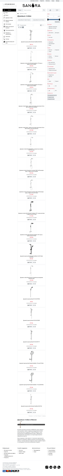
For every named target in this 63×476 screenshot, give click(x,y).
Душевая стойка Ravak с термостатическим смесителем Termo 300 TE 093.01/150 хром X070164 (31, 128)
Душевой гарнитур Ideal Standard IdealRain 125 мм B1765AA (31, 363)
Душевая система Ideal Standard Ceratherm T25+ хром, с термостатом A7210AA (31, 235)
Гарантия (42, 0)
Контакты (48, 0)
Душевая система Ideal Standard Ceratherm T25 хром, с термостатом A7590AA (32, 64)
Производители (37, 450)
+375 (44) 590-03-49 (10, 4)
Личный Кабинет (51, 450)
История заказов (51, 451)
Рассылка (50, 454)
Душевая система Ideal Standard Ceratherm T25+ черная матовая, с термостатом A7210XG (31, 214)
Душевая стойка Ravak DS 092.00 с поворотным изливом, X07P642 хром (31, 150)
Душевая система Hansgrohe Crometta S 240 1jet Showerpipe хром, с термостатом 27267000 (31, 171)
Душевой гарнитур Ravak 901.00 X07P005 (31, 298)
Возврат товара (22, 451)
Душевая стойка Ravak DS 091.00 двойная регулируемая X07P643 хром (31, 278)
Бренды (57, 0)
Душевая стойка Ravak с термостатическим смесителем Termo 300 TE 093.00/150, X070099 (31, 107)
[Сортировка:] (26, 25)
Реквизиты (6, 457)
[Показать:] (44, 25)
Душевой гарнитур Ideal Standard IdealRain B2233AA (31, 41)
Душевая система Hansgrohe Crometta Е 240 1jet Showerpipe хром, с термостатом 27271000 (31, 192)
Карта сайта (21, 453)
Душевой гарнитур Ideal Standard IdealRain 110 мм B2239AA (31, 384)
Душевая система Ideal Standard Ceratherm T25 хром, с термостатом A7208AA (32, 85)
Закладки (50, 453)
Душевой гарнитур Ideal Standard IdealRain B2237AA (31, 406)
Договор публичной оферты (10, 453)
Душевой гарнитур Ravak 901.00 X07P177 (31, 341)
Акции (53, 0)
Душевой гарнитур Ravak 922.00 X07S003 (31, 320)
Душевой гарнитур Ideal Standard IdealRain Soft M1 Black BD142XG (31, 257)
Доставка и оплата (34, 0)
